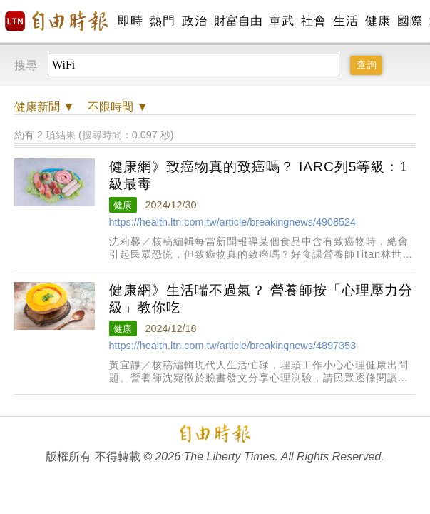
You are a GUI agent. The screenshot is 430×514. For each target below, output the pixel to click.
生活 (345, 21)
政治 (194, 21)
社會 (313, 21)
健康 (377, 21)
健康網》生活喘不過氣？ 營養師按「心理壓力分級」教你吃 (261, 299)
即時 (130, 21)
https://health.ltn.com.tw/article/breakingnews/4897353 (232, 345)
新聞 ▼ (44, 107)
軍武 (281, 21)
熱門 (162, 21)
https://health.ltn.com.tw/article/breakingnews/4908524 (232, 222)
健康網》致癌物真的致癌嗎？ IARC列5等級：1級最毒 (259, 175)
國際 (409, 21)
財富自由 (238, 21)
